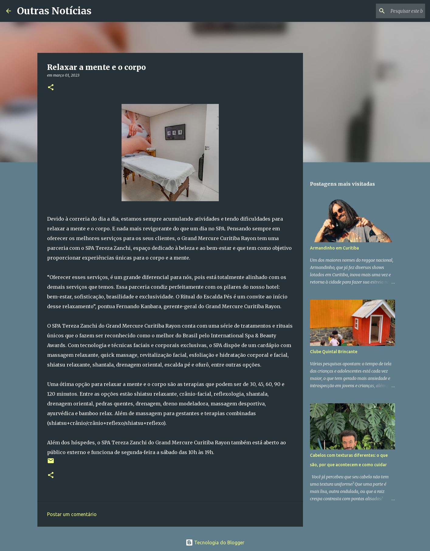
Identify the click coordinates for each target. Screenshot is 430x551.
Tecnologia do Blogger (215, 542)
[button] (50, 88)
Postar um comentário (72, 514)
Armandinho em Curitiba (334, 248)
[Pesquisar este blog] (393, 11)
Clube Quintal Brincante (333, 351)
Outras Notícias (54, 11)
